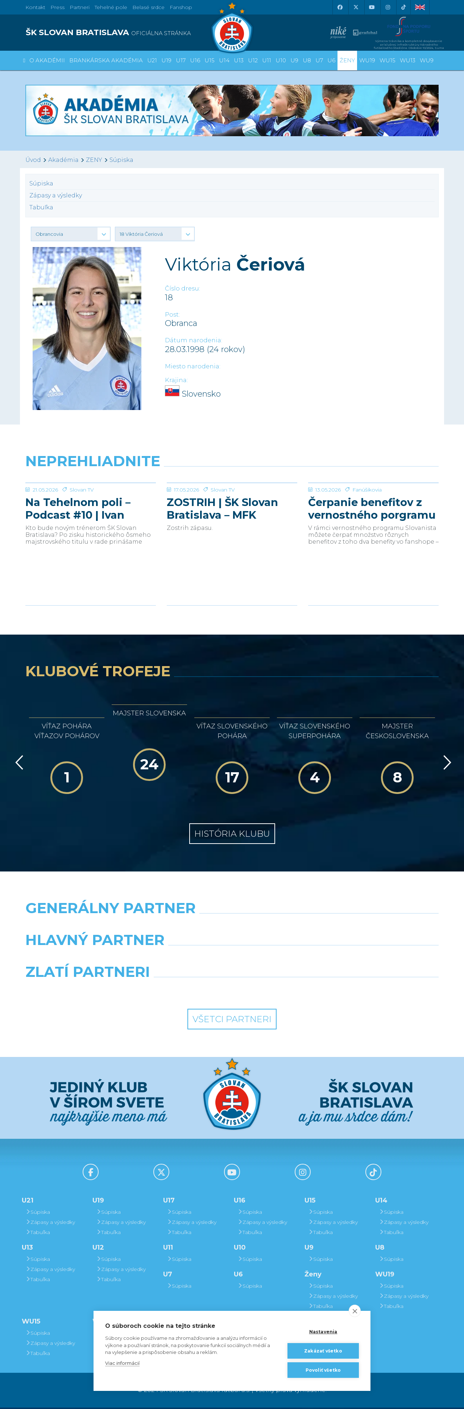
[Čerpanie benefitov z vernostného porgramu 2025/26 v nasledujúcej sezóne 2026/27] (373, 510)
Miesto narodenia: (192, 366)
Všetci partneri (232, 1020)
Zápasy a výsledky (55, 195)
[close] (355, 1311)
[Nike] (232, 928)
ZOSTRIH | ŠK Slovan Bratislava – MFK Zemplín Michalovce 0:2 (232, 563)
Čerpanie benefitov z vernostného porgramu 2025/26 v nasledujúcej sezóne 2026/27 (372, 563)
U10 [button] (281, 60)
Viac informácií (122, 1363)
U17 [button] (181, 60)
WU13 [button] (407, 60)
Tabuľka (41, 207)
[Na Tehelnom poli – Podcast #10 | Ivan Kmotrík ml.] (90, 510)
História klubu (232, 835)
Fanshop (181, 7)
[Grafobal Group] (285, 992)
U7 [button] (319, 60)
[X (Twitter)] (355, 7)
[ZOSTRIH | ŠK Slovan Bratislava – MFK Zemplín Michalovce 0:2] (232, 510)
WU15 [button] (387, 60)
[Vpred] (446, 764)
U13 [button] (239, 60)
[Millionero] (285, 960)
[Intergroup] (179, 992)
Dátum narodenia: (193, 340)
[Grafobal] (179, 960)
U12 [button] (253, 60)
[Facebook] (339, 7)
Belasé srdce (148, 7)
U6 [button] (331, 60)
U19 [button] (166, 60)
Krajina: (176, 380)
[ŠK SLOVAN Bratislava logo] (232, 27)
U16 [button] (195, 60)
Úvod (33, 159)
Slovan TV (82, 544)
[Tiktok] (403, 7)
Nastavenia (323, 1331)
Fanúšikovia (367, 544)
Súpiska (121, 159)
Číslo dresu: (182, 288)
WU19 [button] (367, 60)
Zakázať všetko (323, 1351)
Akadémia (63, 159)
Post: (172, 315)
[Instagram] (387, 7)
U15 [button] (209, 60)
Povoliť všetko (323, 1370)
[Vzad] (18, 764)
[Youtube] (371, 7)
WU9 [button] (427, 60)
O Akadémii (47, 60)
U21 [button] (152, 60)
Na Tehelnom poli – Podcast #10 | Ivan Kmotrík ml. (77, 563)
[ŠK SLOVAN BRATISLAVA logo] (126, 32)
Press (57, 7)
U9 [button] (294, 60)
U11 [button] (266, 60)
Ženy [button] (347, 60)
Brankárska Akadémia (106, 60)
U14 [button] (224, 60)
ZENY (94, 159)
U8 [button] (307, 60)
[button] (71, 234)
